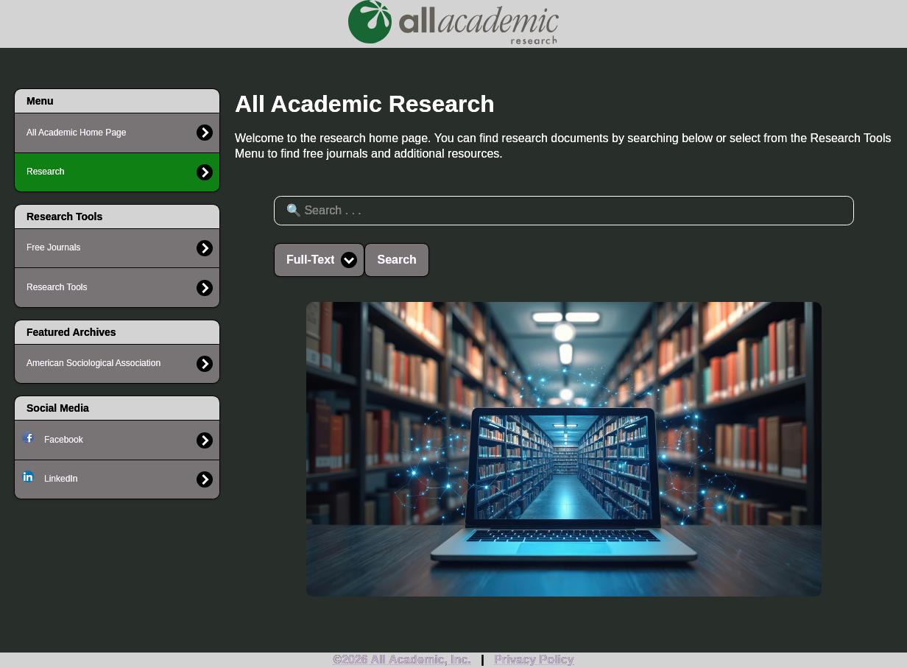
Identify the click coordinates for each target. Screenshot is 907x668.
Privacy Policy (534, 659)
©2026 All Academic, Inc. (402, 659)
